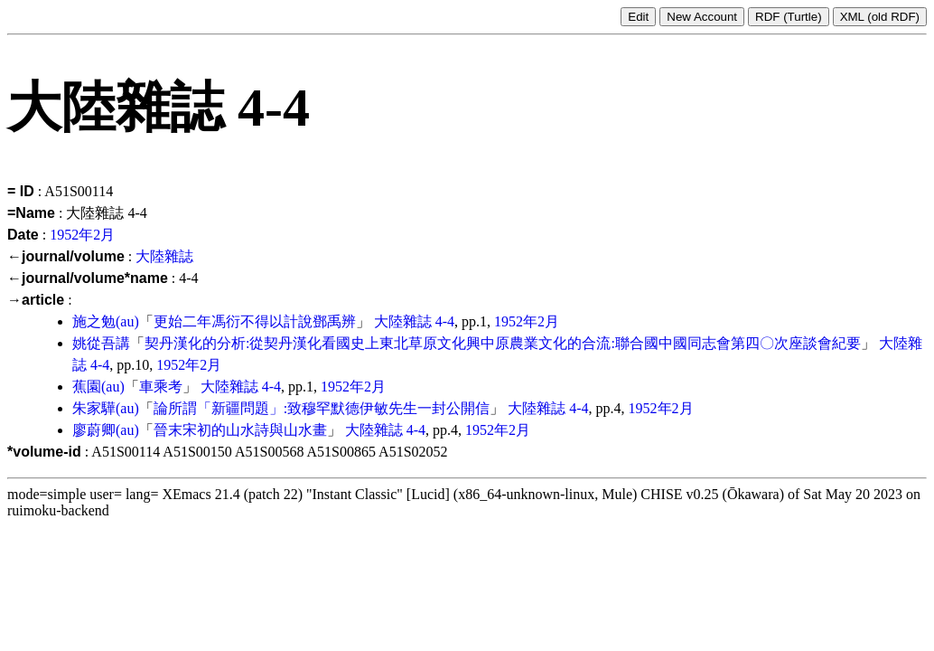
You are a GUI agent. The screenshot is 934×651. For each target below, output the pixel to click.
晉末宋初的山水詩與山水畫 (240, 430)
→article (35, 299)
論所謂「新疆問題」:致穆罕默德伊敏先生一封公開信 (322, 408)
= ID (20, 191)
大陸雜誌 (164, 256)
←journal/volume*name (87, 278)
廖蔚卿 (94, 430)
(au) (127, 321)
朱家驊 (94, 408)
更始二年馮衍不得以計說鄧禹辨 (255, 321)
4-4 (444, 321)
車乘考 (160, 386)
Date (23, 234)
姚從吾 (94, 343)
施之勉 (94, 321)
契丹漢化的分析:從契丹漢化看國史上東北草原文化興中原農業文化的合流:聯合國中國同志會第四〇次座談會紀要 (503, 343)
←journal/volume (66, 256)
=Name (31, 213)
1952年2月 (82, 234)
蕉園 (86, 386)
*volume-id (44, 451)
